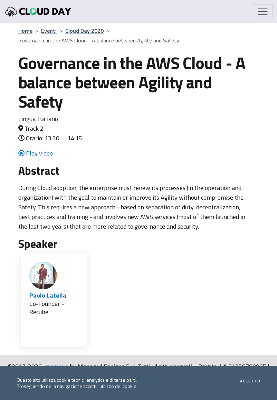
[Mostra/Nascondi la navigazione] (263, 11)
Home (25, 31)
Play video (35, 153)
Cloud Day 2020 (84, 31)
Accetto (250, 381)
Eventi (49, 31)
